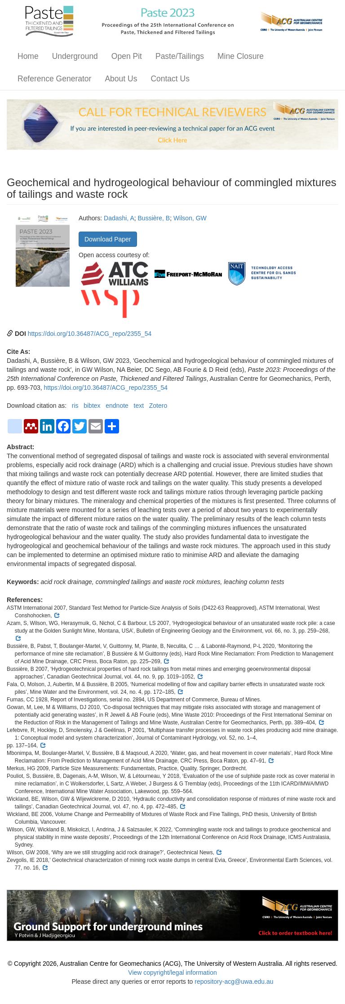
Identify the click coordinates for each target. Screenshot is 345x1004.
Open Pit (126, 56)
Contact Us (170, 78)
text (139, 405)
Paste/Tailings (179, 56)
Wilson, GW (190, 218)
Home (28, 56)
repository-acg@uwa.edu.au (234, 981)
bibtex (92, 405)
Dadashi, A (119, 218)
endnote (117, 405)
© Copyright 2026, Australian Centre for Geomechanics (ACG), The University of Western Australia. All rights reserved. (172, 963)
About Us (121, 78)
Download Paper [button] (107, 239)
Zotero (158, 405)
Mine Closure (240, 56)
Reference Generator (54, 78)
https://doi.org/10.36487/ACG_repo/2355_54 (90, 333)
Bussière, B (154, 218)
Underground (75, 56)
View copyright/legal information (172, 972)
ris (75, 405)
